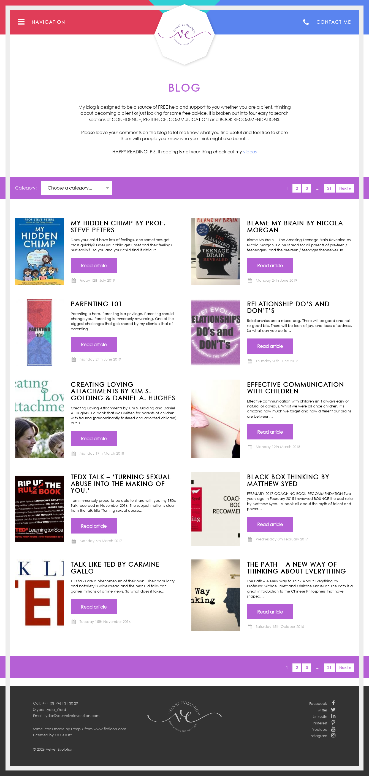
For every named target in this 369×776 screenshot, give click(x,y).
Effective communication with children (295, 387)
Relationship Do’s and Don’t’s (288, 307)
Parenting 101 (96, 304)
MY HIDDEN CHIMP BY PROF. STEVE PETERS (118, 226)
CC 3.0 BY (63, 735)
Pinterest (320, 723)
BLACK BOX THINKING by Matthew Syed (288, 480)
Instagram (318, 736)
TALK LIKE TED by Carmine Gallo (115, 567)
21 (329, 188)
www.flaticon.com (110, 729)
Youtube (319, 729)
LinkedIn (320, 716)
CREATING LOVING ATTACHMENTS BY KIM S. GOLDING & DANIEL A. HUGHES (123, 391)
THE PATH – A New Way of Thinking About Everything (296, 567)
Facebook (318, 703)
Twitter (321, 710)
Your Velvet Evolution (184, 34)
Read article (94, 265)
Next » (345, 188)
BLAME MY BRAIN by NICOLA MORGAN (295, 226)
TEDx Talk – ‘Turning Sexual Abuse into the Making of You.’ (121, 483)
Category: (26, 188)
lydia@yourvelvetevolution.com (72, 715)
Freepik (77, 729)
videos (250, 151)
